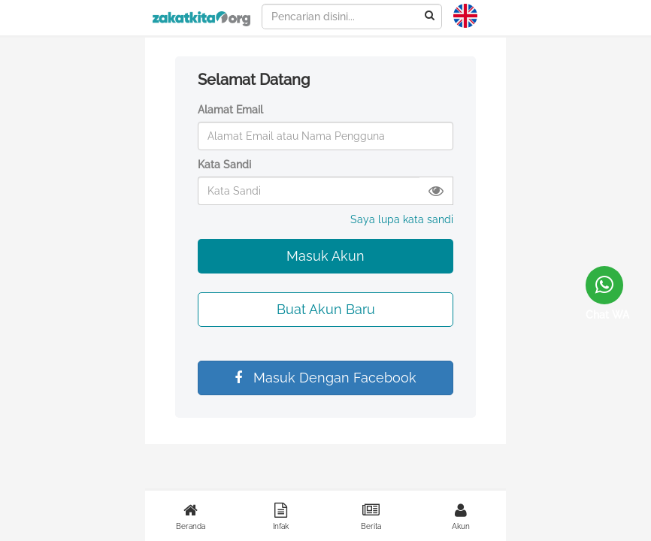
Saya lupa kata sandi (401, 219)
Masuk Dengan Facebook (325, 377)
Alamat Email (230, 110)
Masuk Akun (325, 256)
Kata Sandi (224, 165)
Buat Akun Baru (326, 309)
